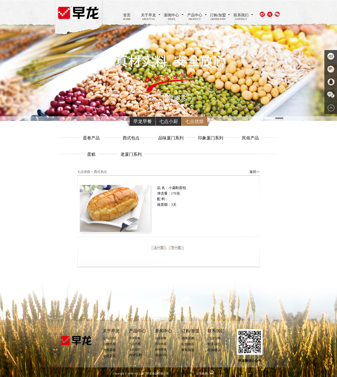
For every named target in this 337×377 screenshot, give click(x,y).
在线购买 (187, 344)
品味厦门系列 (170, 138)
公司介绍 (109, 338)
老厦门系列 (131, 154)
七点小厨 (168, 121)
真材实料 (135, 355)
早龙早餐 (142, 121)
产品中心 (194, 17)
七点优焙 (194, 121)
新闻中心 (171, 17)
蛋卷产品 (91, 138)
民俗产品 (250, 138)
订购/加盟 (218, 17)
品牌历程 (109, 344)
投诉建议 (214, 350)
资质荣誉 (109, 350)
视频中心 (161, 355)
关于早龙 (148, 17)
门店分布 (214, 338)
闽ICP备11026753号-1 (182, 373)
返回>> (254, 172)
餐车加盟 (187, 350)
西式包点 (131, 138)
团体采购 (187, 338)
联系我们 (241, 17)
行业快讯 (160, 343)
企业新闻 (160, 338)
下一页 (176, 248)
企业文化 (109, 356)
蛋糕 (91, 154)
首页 (127, 17)
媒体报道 (160, 349)
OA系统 (219, 373)
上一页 (159, 248)
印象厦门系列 (210, 138)
